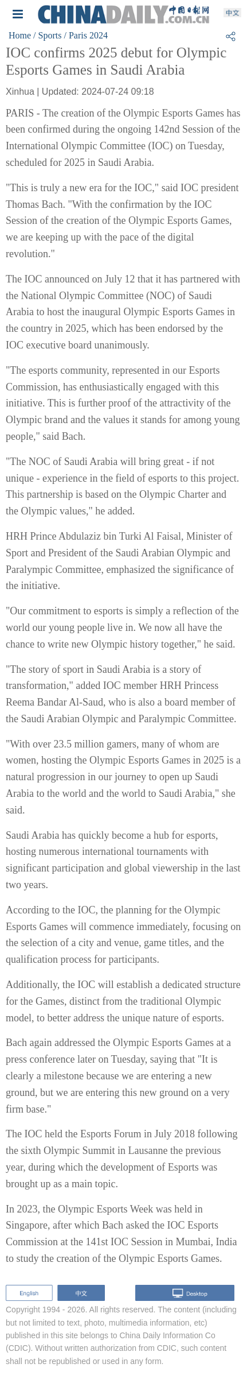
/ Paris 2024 (85, 35)
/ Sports (47, 35)
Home (20, 35)
